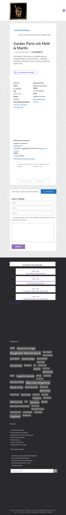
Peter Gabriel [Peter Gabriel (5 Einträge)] (25, 395)
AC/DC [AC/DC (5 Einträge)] (12, 348)
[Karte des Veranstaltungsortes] (33, 123)
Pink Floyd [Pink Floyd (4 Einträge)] (45, 395)
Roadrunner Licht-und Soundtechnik (22, 435)
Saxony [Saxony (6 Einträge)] (44, 402)
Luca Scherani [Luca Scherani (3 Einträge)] (39, 378)
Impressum (35, 512)
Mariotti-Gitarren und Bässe (19, 433)
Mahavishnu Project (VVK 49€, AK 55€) (35, 299)
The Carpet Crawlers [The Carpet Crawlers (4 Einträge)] (38, 409)
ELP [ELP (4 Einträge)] (35, 365)
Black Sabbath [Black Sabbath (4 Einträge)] (47, 352)
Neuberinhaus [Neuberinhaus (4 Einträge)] (14, 395)
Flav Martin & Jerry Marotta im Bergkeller (24, 456)
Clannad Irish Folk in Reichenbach (22, 460)
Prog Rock (17, 104)
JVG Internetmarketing (17, 437)
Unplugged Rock (18, 107)
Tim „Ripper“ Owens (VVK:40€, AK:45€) (35, 291)
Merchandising (15, 440)
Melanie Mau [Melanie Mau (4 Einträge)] (44, 387)
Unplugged (23, 104)
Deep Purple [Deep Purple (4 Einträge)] (40, 362)
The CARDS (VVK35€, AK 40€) (35, 273)
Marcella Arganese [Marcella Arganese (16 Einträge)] (38, 383)
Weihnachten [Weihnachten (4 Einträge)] (27, 415)
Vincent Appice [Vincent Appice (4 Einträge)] (27, 412)
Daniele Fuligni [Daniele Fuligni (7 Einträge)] (28, 359)
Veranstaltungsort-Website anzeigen (24, 158)
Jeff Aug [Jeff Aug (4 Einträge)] (38, 376)
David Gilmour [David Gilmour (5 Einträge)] (42, 359)
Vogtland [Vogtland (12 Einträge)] (15, 416)
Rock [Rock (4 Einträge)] (26, 401)
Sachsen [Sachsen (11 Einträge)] (34, 402)
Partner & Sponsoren (17, 442)
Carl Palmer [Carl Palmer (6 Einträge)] (15, 359)
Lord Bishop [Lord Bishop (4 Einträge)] (47, 376)
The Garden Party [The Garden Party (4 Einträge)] (15, 412)
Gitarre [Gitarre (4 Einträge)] (12, 376)
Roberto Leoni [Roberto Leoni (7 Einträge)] (16, 402)
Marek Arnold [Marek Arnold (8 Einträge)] (16, 387)
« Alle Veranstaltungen (22, 30)
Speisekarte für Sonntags (18, 445)
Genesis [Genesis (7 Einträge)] (37, 369)
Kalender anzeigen (15, 303)
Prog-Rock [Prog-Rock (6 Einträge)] (37, 398)
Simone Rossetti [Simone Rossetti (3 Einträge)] (35, 406)
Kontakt (50, 512)
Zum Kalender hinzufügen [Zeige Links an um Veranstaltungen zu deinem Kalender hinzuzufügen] (26, 72)
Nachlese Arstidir (17, 465)
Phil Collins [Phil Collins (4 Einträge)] (36, 395)
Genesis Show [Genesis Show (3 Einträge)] (46, 368)
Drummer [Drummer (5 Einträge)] (27, 365)
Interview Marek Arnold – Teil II (21, 463)
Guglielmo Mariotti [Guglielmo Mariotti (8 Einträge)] (25, 376)
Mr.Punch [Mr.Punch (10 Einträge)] (45, 390)
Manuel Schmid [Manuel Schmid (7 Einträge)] (17, 382)
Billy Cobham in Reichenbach (20, 458)
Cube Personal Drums (17, 430)
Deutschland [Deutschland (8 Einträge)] (16, 365)
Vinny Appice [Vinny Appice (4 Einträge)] (38, 412)
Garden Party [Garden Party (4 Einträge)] (42, 365)
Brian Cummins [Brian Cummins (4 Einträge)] (47, 355)
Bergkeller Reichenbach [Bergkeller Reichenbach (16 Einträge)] (25, 353)
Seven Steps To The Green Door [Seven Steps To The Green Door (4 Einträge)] (19, 406)
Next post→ (42, 181)
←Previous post (24, 181)
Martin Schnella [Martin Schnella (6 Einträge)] (31, 387)
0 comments (47, 191)
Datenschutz (43, 512)
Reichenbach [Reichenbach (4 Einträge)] (47, 398)
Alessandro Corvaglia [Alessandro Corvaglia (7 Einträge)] (26, 348)
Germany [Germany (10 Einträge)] (47, 371)
